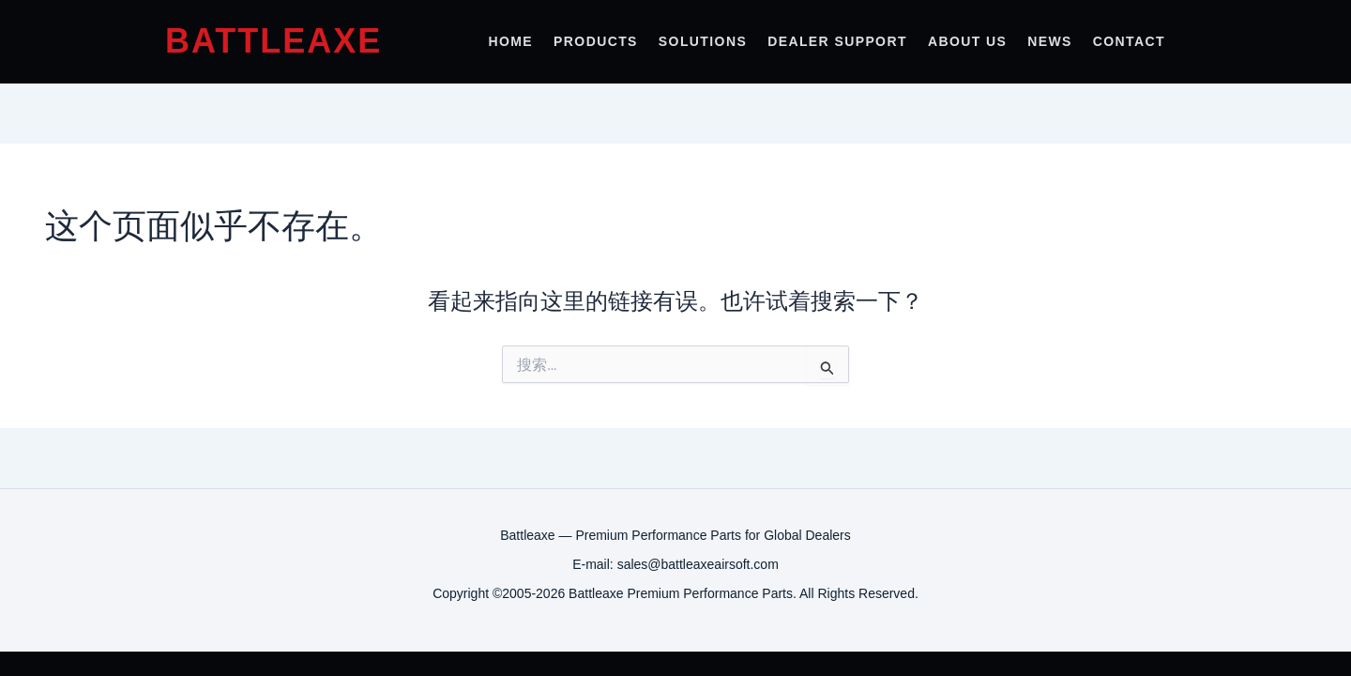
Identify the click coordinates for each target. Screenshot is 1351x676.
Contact (1129, 41)
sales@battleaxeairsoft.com (698, 564)
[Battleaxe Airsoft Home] (268, 41)
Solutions (703, 41)
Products (596, 41)
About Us (967, 41)
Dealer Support (837, 41)
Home (510, 41)
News (1049, 41)
